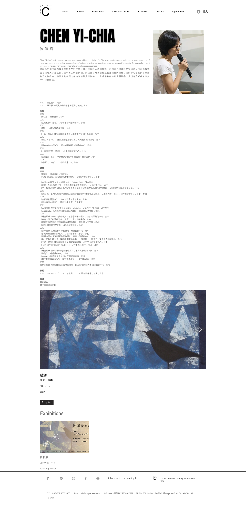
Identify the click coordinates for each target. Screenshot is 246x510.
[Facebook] (86, 478)
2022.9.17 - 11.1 (47, 463)
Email (77, 493)
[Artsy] (49, 478)
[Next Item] (200, 329)
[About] (65, 12)
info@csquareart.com (90, 493)
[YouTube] (98, 478)
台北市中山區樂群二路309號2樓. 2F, (121, 493)
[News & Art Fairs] (120, 12)
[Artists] (80, 12)
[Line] (61, 478)
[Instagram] (73, 478)
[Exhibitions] (97, 12)
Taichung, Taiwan (48, 468)
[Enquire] (47, 402)
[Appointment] (178, 12)
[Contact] (160, 12)
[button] (123, 478)
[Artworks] (142, 12)
